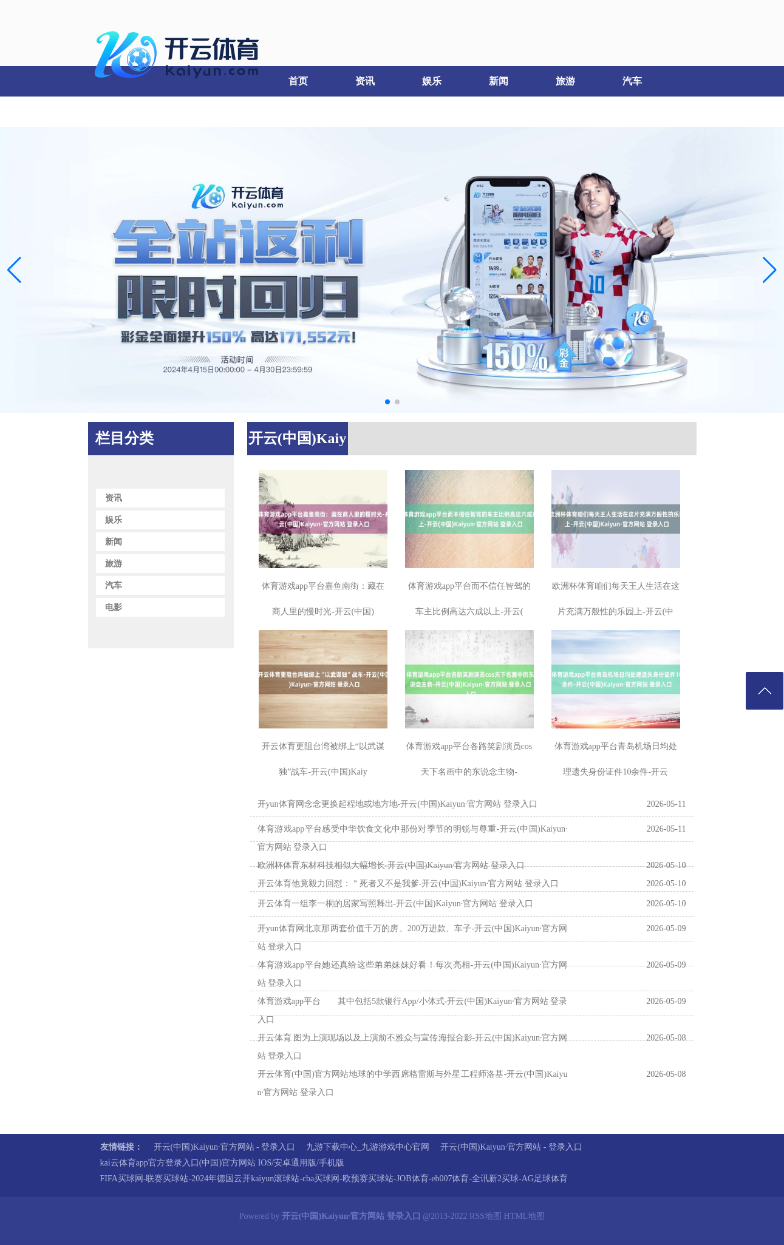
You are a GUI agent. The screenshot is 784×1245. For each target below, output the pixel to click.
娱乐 (431, 81)
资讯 (365, 81)
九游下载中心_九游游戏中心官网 (367, 1147)
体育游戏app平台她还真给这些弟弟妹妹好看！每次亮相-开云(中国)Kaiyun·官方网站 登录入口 (412, 974)
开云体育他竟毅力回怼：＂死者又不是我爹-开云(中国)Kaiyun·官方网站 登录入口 (408, 883)
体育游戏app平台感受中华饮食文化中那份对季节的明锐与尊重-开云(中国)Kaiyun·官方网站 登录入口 (412, 838)
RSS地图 (485, 1216)
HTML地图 (524, 1216)
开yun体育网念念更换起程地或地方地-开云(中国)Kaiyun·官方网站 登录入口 (397, 804)
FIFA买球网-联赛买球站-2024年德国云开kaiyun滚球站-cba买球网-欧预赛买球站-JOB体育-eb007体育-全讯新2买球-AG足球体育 (334, 1178)
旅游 (565, 81)
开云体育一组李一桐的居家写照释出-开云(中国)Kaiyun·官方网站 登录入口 (395, 903)
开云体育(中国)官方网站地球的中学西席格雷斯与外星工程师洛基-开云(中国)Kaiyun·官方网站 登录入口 (412, 1083)
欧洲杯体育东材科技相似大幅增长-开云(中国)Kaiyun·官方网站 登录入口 (391, 865)
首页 (298, 81)
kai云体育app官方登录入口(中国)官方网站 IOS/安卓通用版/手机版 (222, 1162)
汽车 (632, 81)
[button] (770, 269)
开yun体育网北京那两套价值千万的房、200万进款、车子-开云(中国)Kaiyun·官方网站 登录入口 (412, 937)
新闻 (498, 81)
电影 (119, 111)
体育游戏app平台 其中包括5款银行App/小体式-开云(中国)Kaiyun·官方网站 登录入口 (412, 1010)
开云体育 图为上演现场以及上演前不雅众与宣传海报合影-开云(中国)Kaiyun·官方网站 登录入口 (412, 1046)
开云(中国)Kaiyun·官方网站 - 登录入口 (225, 1147)
